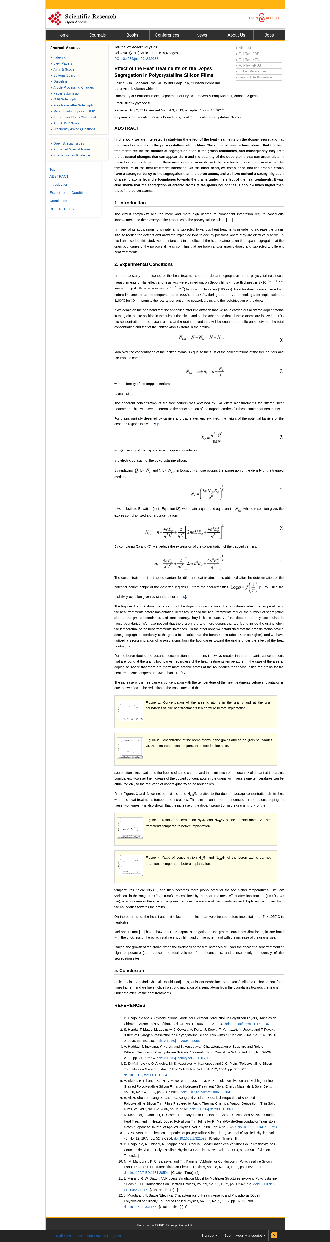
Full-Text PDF (247, 54)
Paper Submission (65, 93)
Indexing (58, 57)
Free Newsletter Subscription (73, 105)
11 (142, 932)
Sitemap (171, 1225)
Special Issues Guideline (70, 155)
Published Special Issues (70, 149)
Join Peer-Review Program (99, 1236)
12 (146, 953)
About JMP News (64, 123)
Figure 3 (153, 820)
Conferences (167, 35)
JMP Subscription (64, 99)
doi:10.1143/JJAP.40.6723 (257, 1127)
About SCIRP (155, 1225)
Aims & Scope (62, 69)
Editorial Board (62, 75)
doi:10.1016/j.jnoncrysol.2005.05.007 (184, 1058)
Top (52, 169)
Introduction (59, 184)
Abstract (243, 48)
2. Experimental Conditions (143, 264)
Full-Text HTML (248, 59)
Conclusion (58, 201)
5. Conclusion (129, 970)
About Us (236, 35)
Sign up (208, 1235)
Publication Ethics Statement (73, 117)
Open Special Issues (67, 143)
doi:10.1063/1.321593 (190, 1138)
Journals (97, 35)
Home (63, 35)
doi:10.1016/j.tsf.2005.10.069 (211, 1109)
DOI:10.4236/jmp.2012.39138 (136, 59)
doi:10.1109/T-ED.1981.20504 (146, 1173)
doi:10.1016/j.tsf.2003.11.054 (145, 1075)
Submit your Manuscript (243, 1235)
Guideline (58, 81)
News (201, 35)
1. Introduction (130, 202)
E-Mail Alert (62, 1236)
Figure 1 (153, 702)
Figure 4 (153, 857)
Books (132, 35)
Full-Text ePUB (248, 65)
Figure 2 (152, 740)
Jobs (269, 35)
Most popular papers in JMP (72, 111)
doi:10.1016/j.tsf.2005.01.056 (178, 1041)
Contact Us (186, 1225)
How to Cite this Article (254, 77)
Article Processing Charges (72, 87)
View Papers (61, 63)
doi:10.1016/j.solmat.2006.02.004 (205, 1092)
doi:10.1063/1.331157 (140, 1207)
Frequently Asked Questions (72, 129)
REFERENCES (129, 1005)
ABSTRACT (126, 128)
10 (183, 597)
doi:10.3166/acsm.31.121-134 (246, 1024)
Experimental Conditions (69, 192)
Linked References (251, 71)
